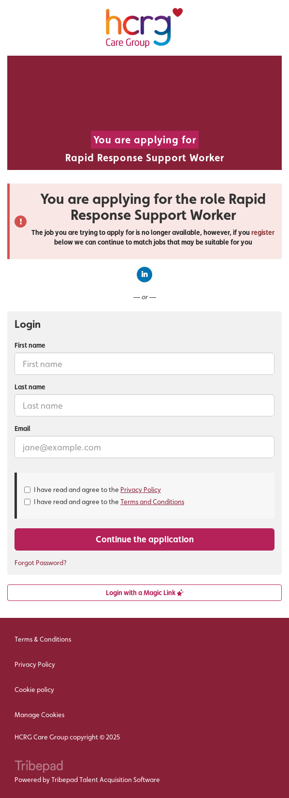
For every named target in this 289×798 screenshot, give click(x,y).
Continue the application (145, 539)
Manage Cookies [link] (39, 715)
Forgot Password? (40, 563)
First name (29, 345)
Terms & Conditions (42, 639)
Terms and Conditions (152, 502)
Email (22, 428)
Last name (29, 387)
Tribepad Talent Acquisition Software (105, 779)
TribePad (38, 767)
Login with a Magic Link (145, 593)
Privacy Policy (140, 489)
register (263, 232)
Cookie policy (34, 689)
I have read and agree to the (92, 489)
